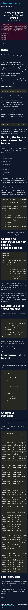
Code (2, 44)
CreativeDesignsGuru (8, 605)
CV (12, 6)
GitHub (8, 6)
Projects (3, 6)
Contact (3, 607)
